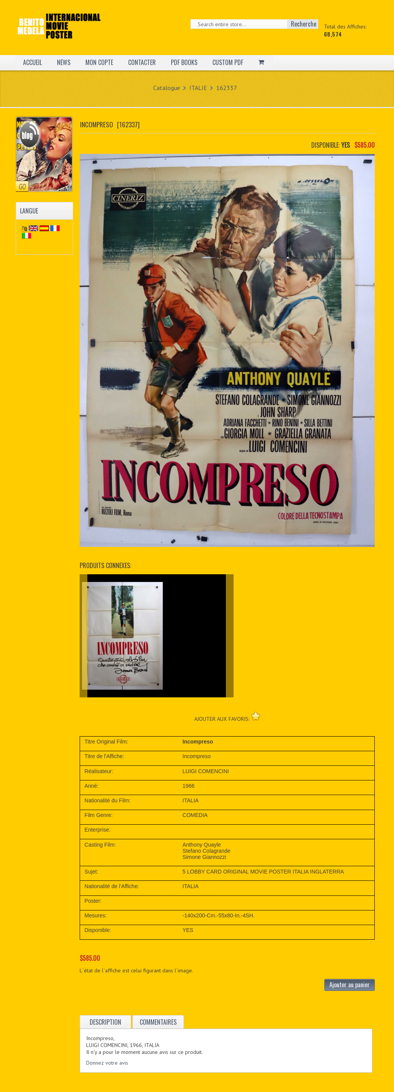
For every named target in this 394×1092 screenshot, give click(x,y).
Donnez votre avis (107, 1062)
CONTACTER (142, 62)
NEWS (63, 62)
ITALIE (198, 88)
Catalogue (166, 88)
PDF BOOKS (184, 62)
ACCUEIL (32, 62)
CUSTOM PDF (227, 62)
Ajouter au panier (349, 984)
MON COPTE (99, 62)
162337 (226, 88)
